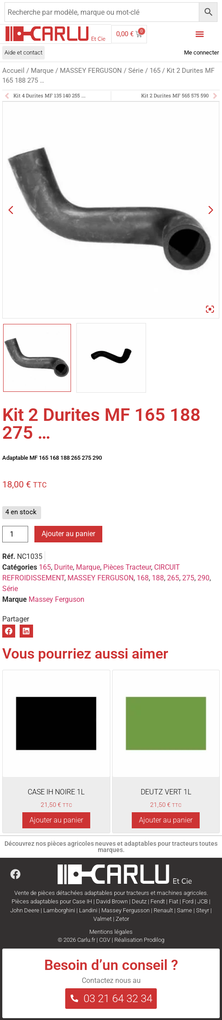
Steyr (202, 910)
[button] (8, 631)
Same (184, 910)
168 (143, 578)
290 (203, 578)
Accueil (13, 71)
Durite (63, 567)
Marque (42, 71)
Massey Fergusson (125, 910)
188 (158, 578)
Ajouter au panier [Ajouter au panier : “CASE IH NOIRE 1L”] (56, 820)
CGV (104, 939)
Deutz (139, 901)
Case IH (82, 901)
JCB (202, 901)
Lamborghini (59, 910)
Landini (88, 910)
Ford (187, 901)
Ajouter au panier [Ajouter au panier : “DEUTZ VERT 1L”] (166, 820)
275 (188, 578)
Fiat (173, 901)
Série (135, 71)
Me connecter (201, 52)
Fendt (158, 901)
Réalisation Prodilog (139, 939)
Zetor (122, 918)
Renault (163, 910)
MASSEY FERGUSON (91, 71)
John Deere (24, 910)
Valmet (102, 918)
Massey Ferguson (56, 599)
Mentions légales (111, 931)
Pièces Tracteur (127, 567)
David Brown (112, 901)
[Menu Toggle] (199, 33)
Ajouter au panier (68, 533)
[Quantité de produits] (15, 534)
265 (173, 578)
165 (155, 71)
